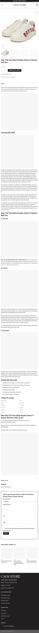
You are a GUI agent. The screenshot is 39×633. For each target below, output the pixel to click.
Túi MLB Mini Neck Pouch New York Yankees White (32, 561)
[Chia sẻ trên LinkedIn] (14, 77)
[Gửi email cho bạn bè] (9, 77)
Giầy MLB (12, 57)
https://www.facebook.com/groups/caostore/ (16, 430)
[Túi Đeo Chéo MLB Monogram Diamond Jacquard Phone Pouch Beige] (19, 553)
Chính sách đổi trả (4, 600)
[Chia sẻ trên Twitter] (7, 77)
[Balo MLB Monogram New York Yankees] (6, 553)
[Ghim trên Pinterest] (12, 77)
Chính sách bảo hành (5, 603)
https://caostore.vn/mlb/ (9, 422)
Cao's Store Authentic (8, 626)
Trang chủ (3, 57)
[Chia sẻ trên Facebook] (5, 77)
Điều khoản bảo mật (5, 616)
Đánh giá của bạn (7, 499)
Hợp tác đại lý (4, 613)
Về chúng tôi (3, 610)
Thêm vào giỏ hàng (14, 70)
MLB (7, 57)
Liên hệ (2, 618)
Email (4, 522)
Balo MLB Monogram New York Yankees (6, 561)
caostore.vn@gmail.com (9, 587)
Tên (4, 516)
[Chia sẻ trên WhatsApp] (2, 77)
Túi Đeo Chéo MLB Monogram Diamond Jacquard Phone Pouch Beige (18, 562)
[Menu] (2, 5)
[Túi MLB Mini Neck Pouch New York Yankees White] (32, 553)
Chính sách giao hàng (5, 597)
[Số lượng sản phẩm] (3, 70)
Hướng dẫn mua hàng (5, 595)
